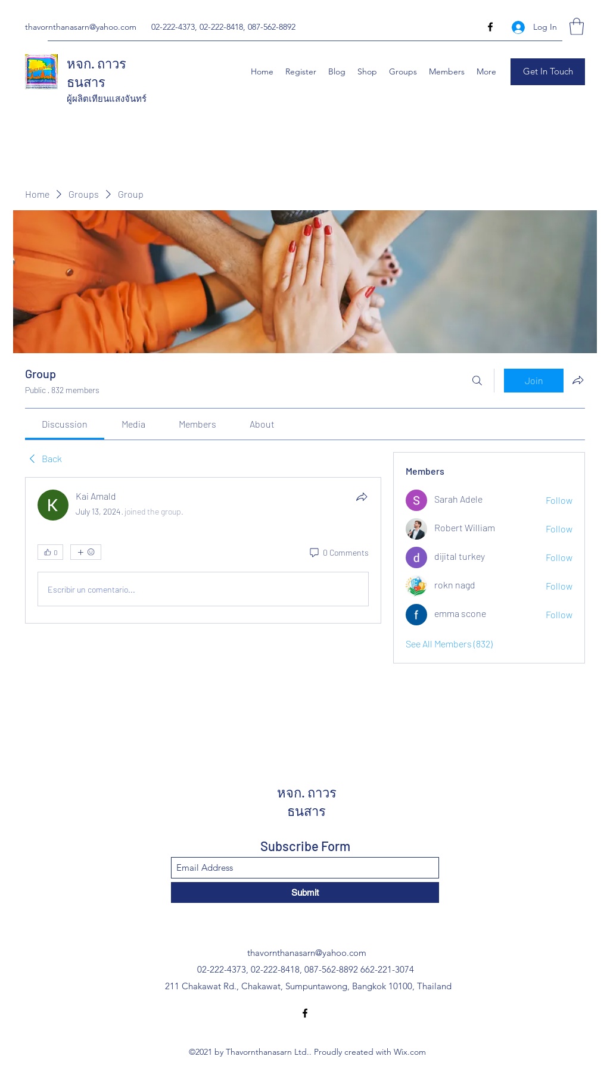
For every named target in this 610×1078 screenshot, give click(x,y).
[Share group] (578, 380)
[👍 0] (50, 552)
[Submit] (305, 892)
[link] (65, 423)
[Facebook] (490, 27)
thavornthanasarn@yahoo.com (80, 26)
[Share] (361, 497)
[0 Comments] (338, 553)
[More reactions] (85, 552)
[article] (203, 550)
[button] (576, 26)
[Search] (477, 380)
